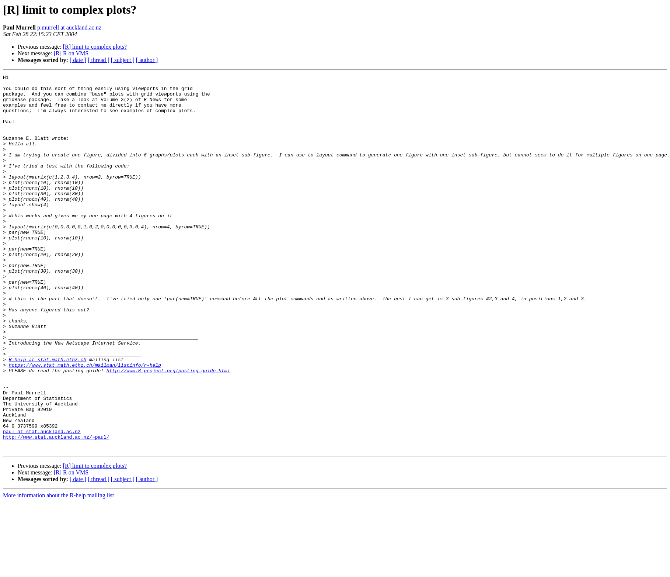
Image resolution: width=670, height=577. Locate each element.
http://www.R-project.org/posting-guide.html (168, 430)
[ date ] (78, 60)
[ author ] (147, 60)
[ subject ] (123, 60)
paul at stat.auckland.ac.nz (42, 503)
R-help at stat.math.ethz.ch (48, 417)
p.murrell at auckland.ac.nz (69, 27)
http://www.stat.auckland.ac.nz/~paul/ (56, 510)
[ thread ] (98, 60)
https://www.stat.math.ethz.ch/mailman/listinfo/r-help (85, 423)
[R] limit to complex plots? (95, 47)
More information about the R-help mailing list (58, 570)
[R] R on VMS (71, 53)
